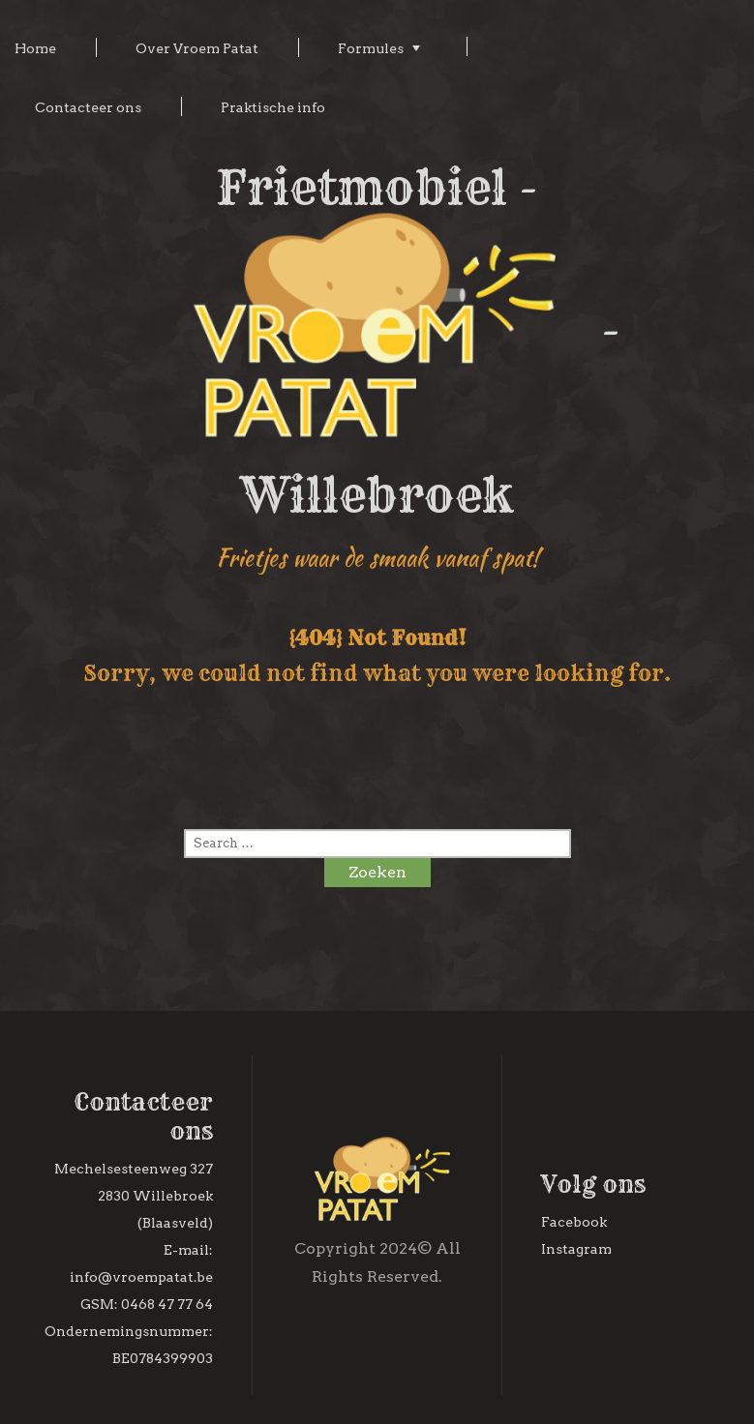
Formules (371, 48)
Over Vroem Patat (197, 48)
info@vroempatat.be (141, 1277)
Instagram (576, 1249)
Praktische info (273, 107)
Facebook (574, 1222)
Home (35, 48)
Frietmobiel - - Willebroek (377, 341)
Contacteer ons (88, 107)
